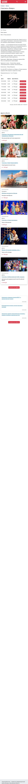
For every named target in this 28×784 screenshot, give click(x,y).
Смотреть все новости (14, 322)
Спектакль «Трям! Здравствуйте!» (10, 162)
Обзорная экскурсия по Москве (9, 193)
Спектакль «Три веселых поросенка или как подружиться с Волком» (12, 135)
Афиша (7, 5)
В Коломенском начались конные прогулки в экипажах (12, 306)
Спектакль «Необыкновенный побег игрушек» (13, 277)
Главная (2, 5)
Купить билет (23, 81)
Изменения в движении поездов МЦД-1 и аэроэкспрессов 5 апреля (11, 298)
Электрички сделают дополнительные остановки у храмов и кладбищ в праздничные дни (13, 314)
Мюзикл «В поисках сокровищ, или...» (11, 250)
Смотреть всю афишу (14, 287)
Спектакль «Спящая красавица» (9, 220)
